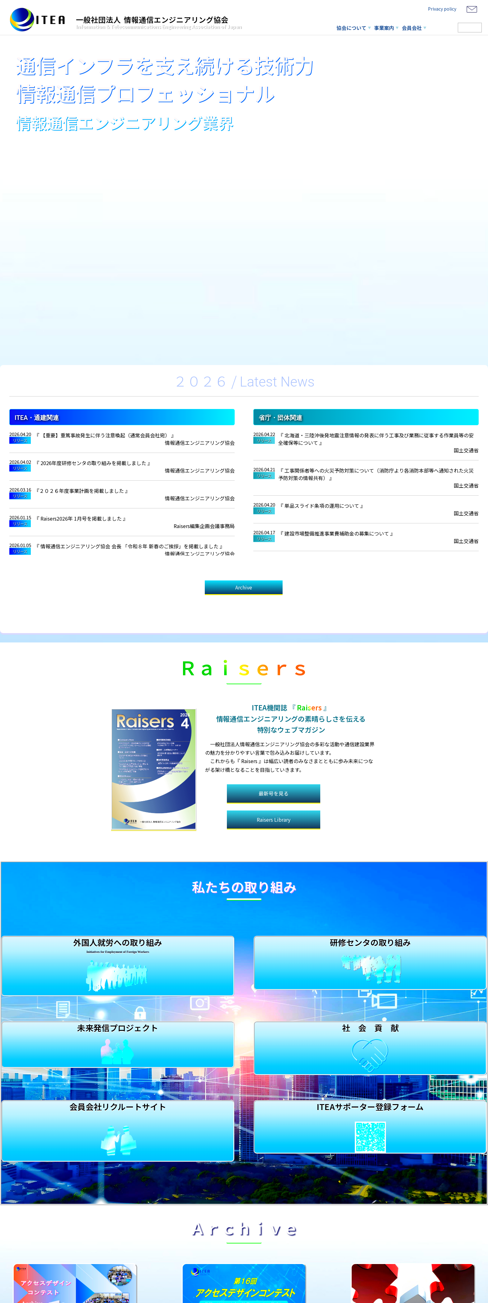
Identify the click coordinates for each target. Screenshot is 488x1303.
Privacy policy (442, 9)
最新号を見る (273, 777)
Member (470, 27)
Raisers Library (273, 805)
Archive (244, 588)
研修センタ (441, 27)
